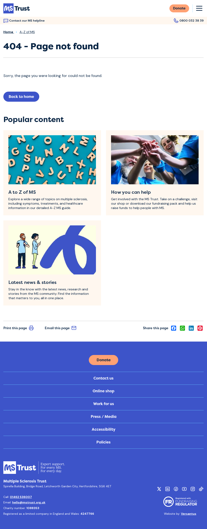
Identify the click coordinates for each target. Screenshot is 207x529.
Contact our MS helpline (24, 20)
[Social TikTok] (201, 488)
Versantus (188, 514)
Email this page (60, 327)
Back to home (21, 96)
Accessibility (103, 429)
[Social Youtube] (184, 488)
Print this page (18, 327)
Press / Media (104, 416)
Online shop (103, 391)
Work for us (103, 403)
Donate (179, 8)
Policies (103, 442)
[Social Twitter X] (159, 488)
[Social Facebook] (175, 488)
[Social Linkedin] (167, 488)
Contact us (103, 378)
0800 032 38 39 (189, 20)
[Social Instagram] (192, 488)
